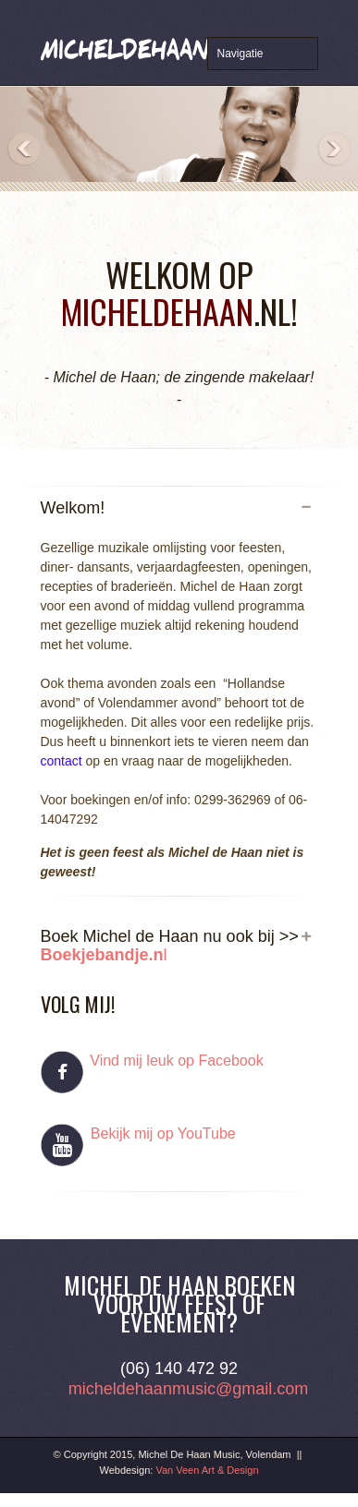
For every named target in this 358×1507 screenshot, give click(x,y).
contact (61, 761)
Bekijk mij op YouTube (160, 1133)
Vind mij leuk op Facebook (176, 1060)
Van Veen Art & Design (206, 1470)
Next (334, 150)
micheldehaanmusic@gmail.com (188, 1389)
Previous (24, 150)
